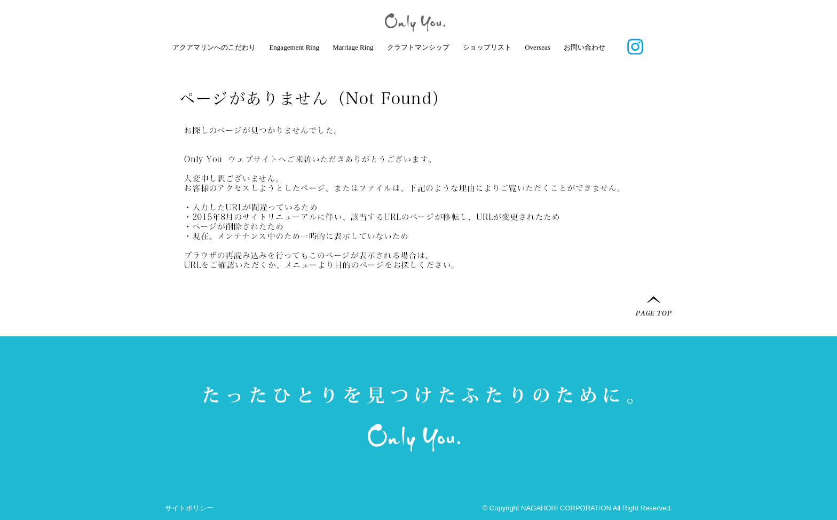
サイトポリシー (189, 508)
